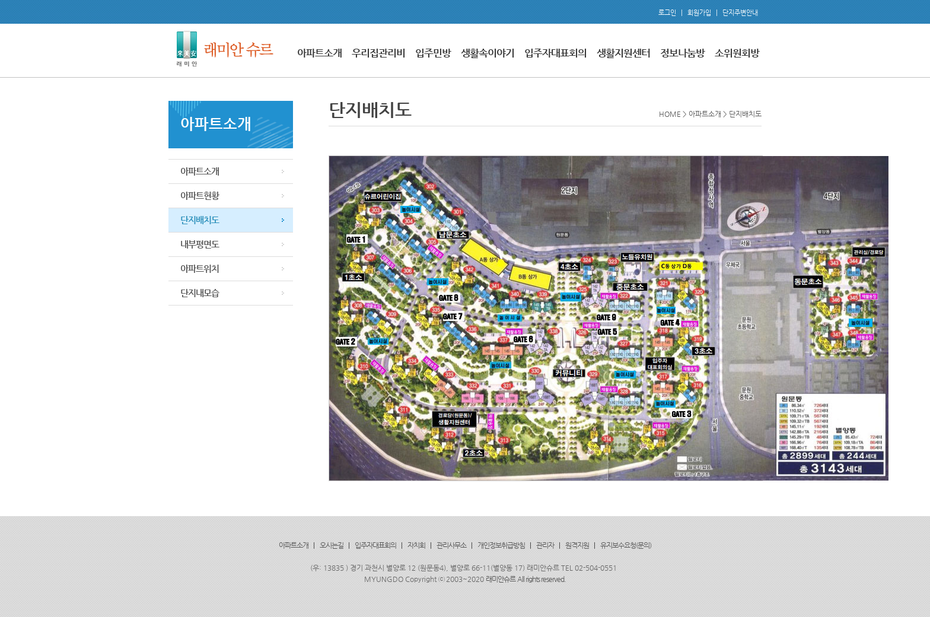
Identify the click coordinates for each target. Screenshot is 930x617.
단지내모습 (199, 293)
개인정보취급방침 (501, 545)
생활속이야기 (487, 53)
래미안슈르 (500, 579)
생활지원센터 (623, 53)
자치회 (416, 545)
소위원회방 (737, 53)
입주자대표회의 (555, 53)
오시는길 (331, 545)
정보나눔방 (682, 53)
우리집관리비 (378, 53)
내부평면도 (199, 244)
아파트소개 (319, 53)
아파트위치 (199, 268)
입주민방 (433, 53)
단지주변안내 (740, 13)
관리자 (545, 545)
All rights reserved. (541, 579)
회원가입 (699, 13)
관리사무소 (451, 545)
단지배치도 (199, 220)
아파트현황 (199, 195)
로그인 (667, 13)
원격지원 (577, 545)
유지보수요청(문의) (625, 545)
